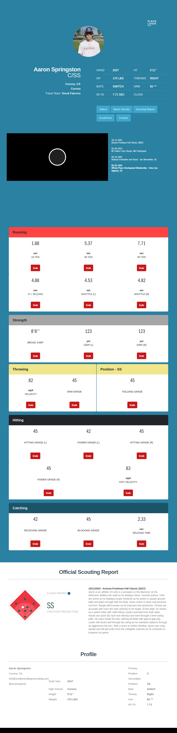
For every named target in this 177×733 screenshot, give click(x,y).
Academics (105, 117)
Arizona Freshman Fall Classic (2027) (141, 141)
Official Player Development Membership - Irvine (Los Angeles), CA (138, 168)
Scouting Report (145, 109)
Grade (74, 405)
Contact (123, 117)
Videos (103, 109)
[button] (58, 158)
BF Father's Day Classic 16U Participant (141, 149)
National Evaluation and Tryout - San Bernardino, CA (141, 158)
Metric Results (121, 109)
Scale (35, 268)
